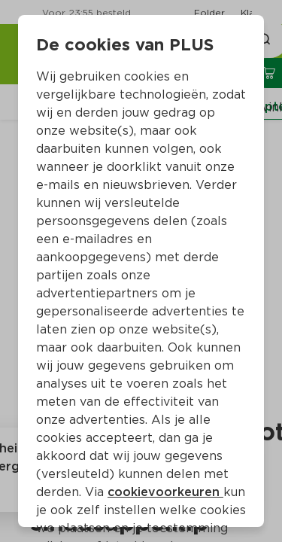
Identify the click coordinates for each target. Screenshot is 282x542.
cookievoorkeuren (165, 492)
